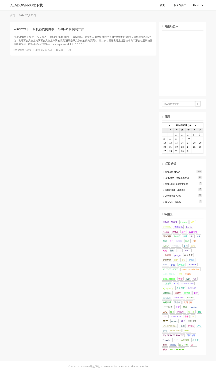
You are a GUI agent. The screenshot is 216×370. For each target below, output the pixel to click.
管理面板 (167, 227)
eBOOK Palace (172, 201)
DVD (199, 326)
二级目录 (167, 283)
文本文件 (167, 260)
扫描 (173, 264)
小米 (186, 316)
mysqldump (168, 288)
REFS (165, 321)
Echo (145, 366)
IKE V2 (189, 227)
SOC (165, 312)
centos (174, 321)
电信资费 (188, 255)
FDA (176, 260)
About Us (198, 5)
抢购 (165, 250)
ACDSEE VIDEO (170, 269)
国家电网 (191, 335)
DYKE (177, 236)
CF (171, 241)
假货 (177, 307)
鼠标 (188, 279)
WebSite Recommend (175, 183)
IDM (180, 274)
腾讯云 (181, 264)
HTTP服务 (167, 307)
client (165, 316)
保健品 (178, 293)
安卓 (165, 345)
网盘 (179, 250)
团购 (185, 246)
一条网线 (167, 255)
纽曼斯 (195, 340)
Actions (190, 297)
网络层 (175, 231)
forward (183, 222)
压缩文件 (167, 297)
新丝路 (187, 293)
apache (193, 307)
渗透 (185, 236)
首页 (162, 5)
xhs (192, 236)
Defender (192, 264)
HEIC (182, 326)
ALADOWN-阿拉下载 (26, 5)
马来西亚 (180, 288)
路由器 (166, 231)
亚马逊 (191, 312)
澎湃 (165, 349)
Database (167, 293)
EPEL (165, 264)
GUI (194, 241)
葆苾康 (179, 241)
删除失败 (192, 288)
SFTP (193, 345)
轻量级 (173, 345)
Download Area (172, 195)
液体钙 (177, 302)
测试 (183, 321)
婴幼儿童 (192, 321)
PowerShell (176, 316)
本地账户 (176, 246)
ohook (192, 260)
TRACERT (179, 297)
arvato (191, 326)
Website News (23, 50)
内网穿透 (167, 302)
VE (193, 316)
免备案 (188, 274)
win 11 (188, 250)
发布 (184, 231)
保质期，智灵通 (170, 222)
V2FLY (166, 246)
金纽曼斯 (185, 340)
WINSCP (181, 312)
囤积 (187, 241)
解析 (172, 250)
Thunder (167, 340)
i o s (172, 312)
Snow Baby (175, 330)
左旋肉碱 (193, 231)
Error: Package (170, 326)
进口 (184, 260)
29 (176, 151)
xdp (199, 312)
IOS (176, 283)
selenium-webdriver (191, 269)
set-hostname (187, 283)
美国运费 (188, 302)
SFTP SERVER (177, 349)
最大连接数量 (169, 279)
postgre (177, 255)
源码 (165, 330)
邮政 (193, 222)
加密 (196, 293)
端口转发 (183, 345)
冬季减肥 (178, 227)
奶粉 (193, 246)
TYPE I (187, 330)
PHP (175, 340)
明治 (180, 279)
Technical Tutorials (174, 189)
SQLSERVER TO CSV (173, 335)
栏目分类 (180, 5)
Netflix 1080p (169, 274)
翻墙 (165, 241)
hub (194, 279)
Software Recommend (176, 178)
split (198, 236)
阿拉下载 (167, 236)
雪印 (185, 307)
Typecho (121, 366)
